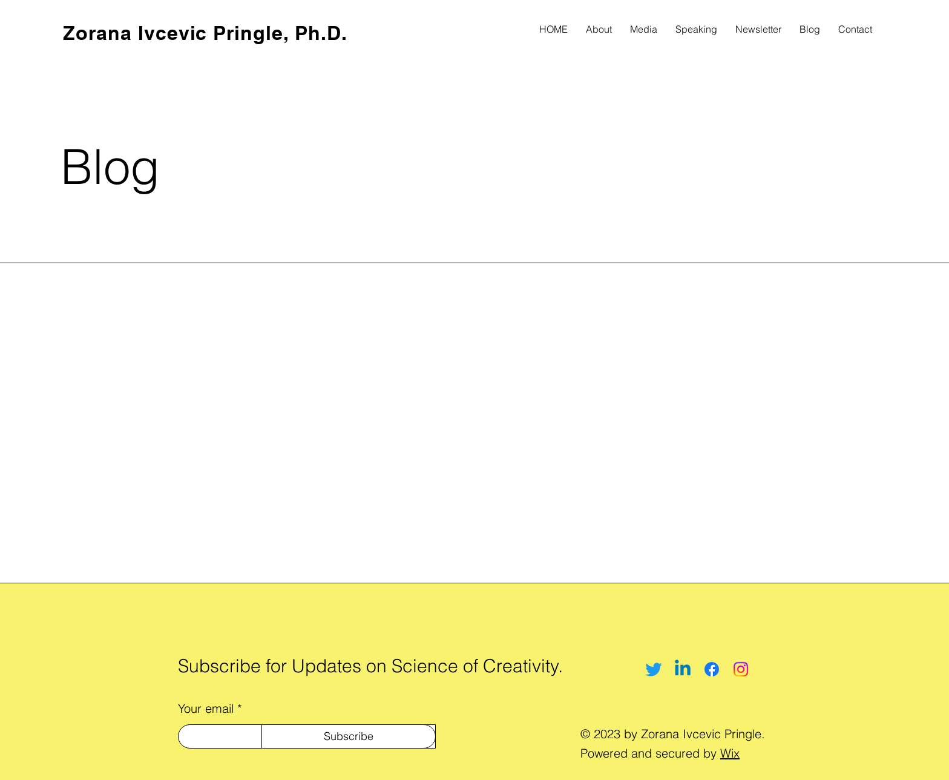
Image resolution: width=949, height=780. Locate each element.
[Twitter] (653, 669)
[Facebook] (711, 669)
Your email (206, 709)
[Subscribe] (348, 736)
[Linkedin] (682, 669)
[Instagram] (740, 669)
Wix (730, 753)
